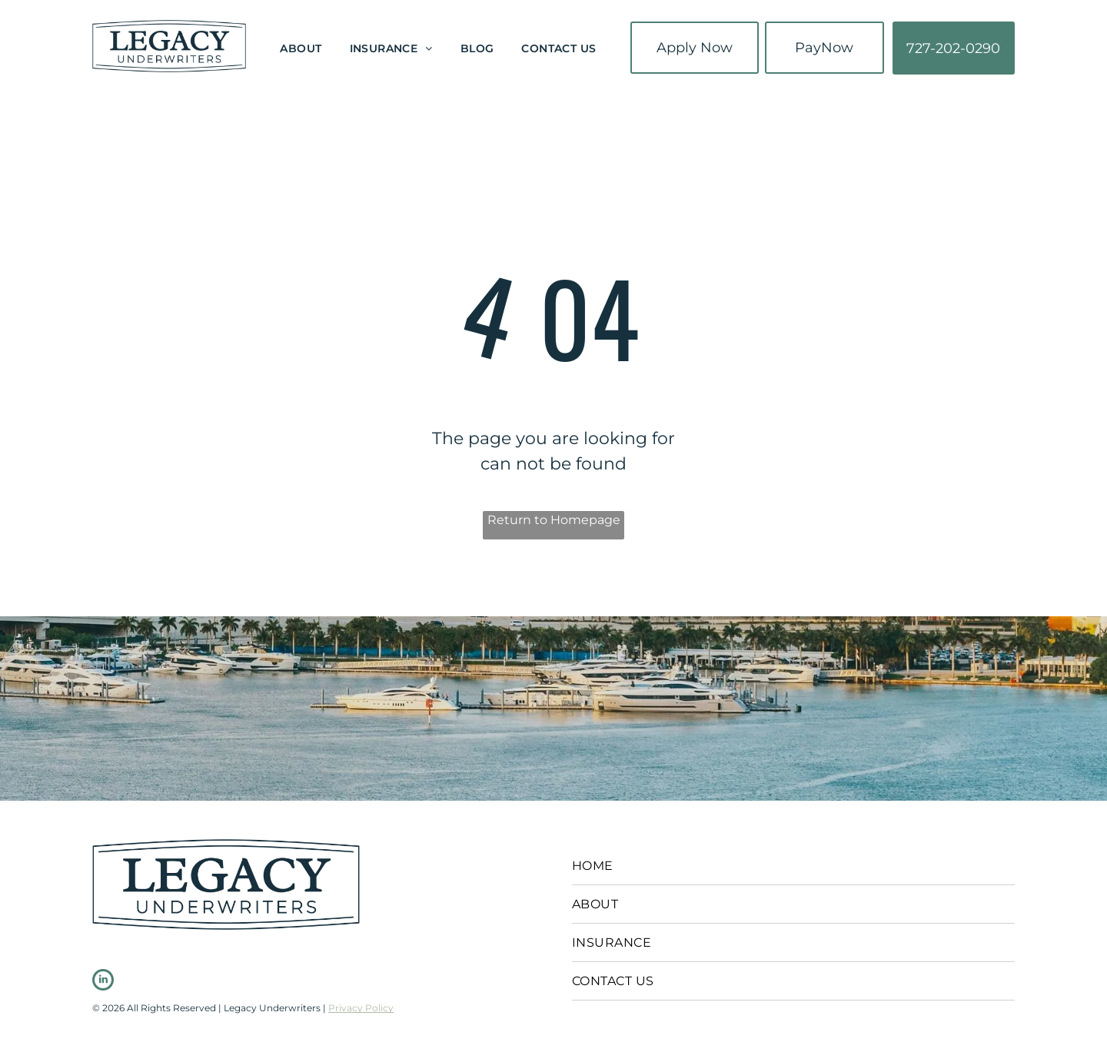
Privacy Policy (361, 1008)
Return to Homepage (553, 520)
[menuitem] (300, 49)
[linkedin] (103, 981)
